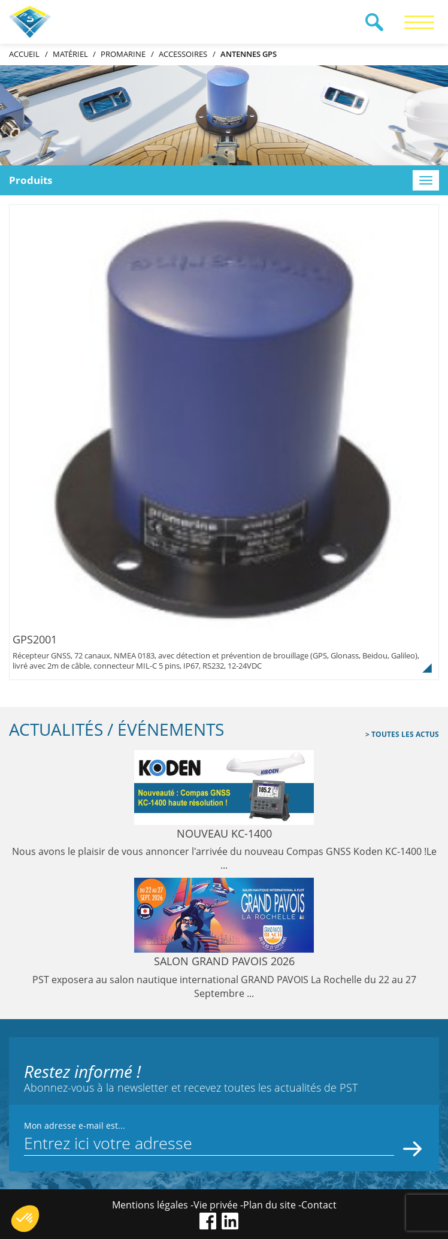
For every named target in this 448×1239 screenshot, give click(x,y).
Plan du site (269, 1204)
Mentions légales (150, 1204)
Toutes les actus (404, 734)
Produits (30, 180)
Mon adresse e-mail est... (74, 1125)
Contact (319, 1204)
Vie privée (215, 1204)
